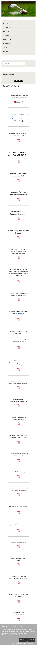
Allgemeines (13, 114)
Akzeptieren (23, 639)
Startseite (6, 23)
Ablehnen (31, 639)
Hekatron (21, 313)
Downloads (6, 35)
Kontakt (5, 51)
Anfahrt (5, 47)
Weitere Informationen (19, 643)
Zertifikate (6, 31)
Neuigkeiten (6, 43)
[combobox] (14, 63)
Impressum (30, 643)
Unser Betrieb (7, 27)
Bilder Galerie (7, 39)
